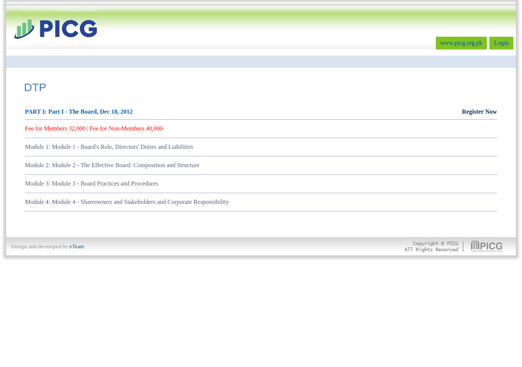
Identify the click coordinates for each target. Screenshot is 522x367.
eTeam (76, 246)
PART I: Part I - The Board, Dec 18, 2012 (261, 112)
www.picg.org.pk (461, 42)
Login (501, 42)
